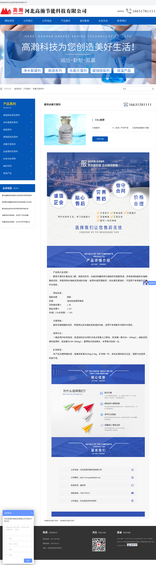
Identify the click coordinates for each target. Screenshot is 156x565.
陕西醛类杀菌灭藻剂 (67, 521)
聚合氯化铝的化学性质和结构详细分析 (15, 209)
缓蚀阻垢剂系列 (10, 137)
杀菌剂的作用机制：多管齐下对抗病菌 (15, 215)
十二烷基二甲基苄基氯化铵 (120, 128)
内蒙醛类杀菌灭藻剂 (51, 521)
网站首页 (9, 20)
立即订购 (100, 139)
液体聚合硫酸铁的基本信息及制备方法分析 (17, 202)
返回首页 (18, 89)
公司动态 (47, 20)
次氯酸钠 (96, 128)
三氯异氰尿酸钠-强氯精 (140, 128)
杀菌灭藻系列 (38, 89)
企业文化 (103, 20)
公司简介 (28, 20)
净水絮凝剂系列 (10, 122)
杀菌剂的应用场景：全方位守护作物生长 (16, 222)
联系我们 (121, 20)
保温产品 (7, 173)
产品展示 (65, 20)
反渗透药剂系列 (10, 151)
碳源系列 (7, 130)
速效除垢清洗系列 (11, 115)
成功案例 (84, 20)
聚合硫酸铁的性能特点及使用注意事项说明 (17, 195)
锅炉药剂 (7, 166)
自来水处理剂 (9, 159)
